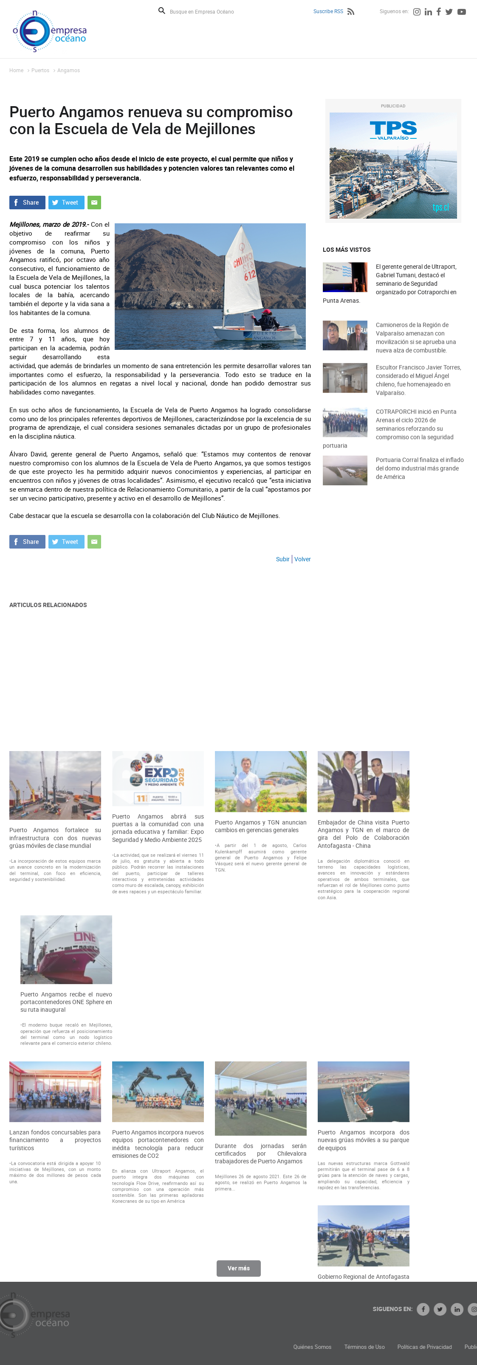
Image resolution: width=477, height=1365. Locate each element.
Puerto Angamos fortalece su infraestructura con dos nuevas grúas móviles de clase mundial (55, 1009)
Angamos (68, 70)
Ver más (239, 1273)
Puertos (40, 70)
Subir (283, 559)
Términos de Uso (426, 1347)
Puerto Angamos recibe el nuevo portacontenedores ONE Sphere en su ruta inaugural (66, 1173)
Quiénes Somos (374, 1347)
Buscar (161, 10)
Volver (302, 559)
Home (16, 70)
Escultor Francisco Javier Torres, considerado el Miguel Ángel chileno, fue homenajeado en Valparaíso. (418, 389)
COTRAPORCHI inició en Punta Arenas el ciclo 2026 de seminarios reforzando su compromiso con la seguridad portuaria (390, 440)
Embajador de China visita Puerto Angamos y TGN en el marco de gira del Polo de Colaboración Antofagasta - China (363, 1005)
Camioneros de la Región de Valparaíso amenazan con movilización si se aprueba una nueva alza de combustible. (416, 346)
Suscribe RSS (328, 11)
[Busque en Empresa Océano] (207, 11)
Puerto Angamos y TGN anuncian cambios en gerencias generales (261, 997)
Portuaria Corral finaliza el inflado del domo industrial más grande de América (420, 476)
